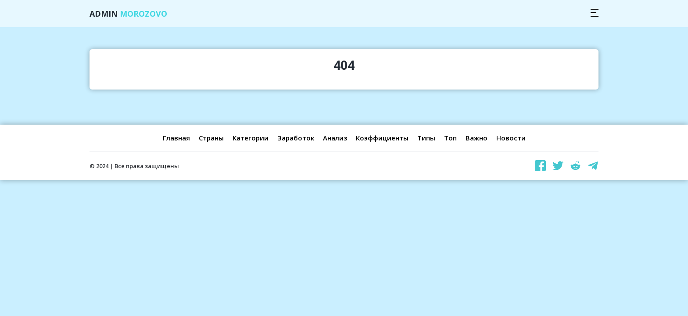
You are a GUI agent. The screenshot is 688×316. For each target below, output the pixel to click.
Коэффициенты (382, 137)
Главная (176, 137)
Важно (476, 137)
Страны (211, 137)
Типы (426, 137)
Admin (128, 13)
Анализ (335, 137)
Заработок (295, 137)
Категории (251, 137)
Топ (450, 137)
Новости (511, 137)
